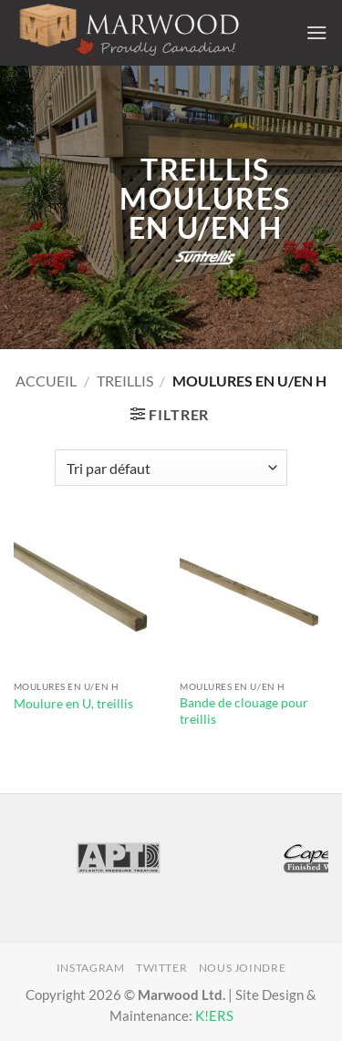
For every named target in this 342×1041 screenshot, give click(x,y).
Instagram (91, 967)
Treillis (125, 380)
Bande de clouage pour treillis (244, 711)
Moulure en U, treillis (73, 703)
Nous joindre (242, 967)
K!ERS (214, 1016)
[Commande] (170, 467)
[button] (317, 32)
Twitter (161, 967)
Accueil (46, 380)
